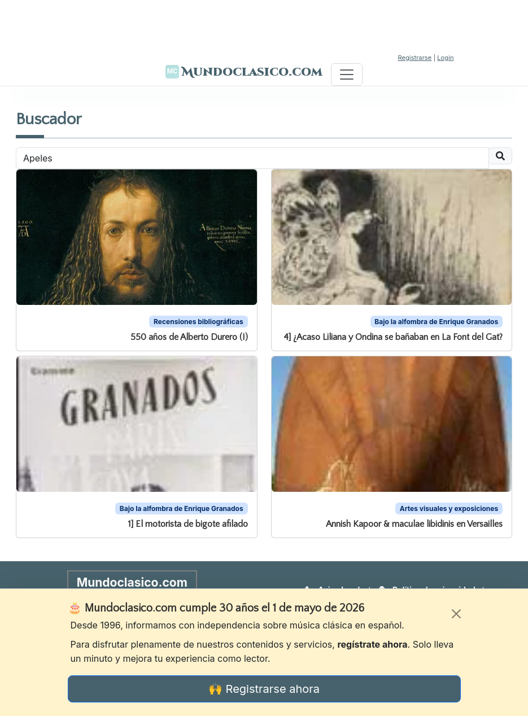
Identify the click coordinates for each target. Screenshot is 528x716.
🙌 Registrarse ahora (264, 689)
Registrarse (414, 58)
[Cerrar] (456, 614)
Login (445, 58)
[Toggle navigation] (347, 74)
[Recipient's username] (252, 158)
